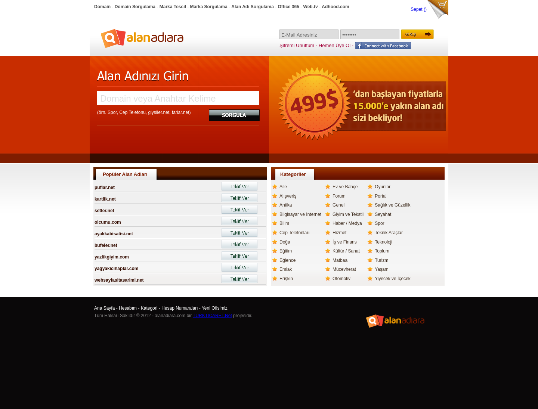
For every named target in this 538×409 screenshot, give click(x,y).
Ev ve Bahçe (345, 186)
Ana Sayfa (104, 308)
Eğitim (285, 251)
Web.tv (310, 6)
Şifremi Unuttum (296, 45)
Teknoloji (383, 242)
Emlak (285, 269)
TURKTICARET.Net (212, 315)
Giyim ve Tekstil (348, 214)
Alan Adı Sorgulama (252, 6)
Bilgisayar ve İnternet (300, 214)
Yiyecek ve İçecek (393, 278)
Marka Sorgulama (209, 6)
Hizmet (339, 232)
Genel (338, 205)
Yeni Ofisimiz (215, 308)
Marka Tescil (173, 6)
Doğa (284, 242)
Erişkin (286, 278)
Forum (339, 196)
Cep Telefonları (294, 232)
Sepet (417, 9)
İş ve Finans (345, 242)
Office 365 (288, 6)
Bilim (284, 223)
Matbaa (340, 260)
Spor (379, 223)
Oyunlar (382, 186)
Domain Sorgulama (135, 6)
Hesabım (128, 308)
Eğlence (287, 260)
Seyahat (383, 214)
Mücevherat (344, 269)
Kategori (149, 308)
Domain (102, 6)
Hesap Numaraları (179, 308)
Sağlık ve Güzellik (392, 205)
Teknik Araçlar (389, 232)
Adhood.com (335, 6)
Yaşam (381, 269)
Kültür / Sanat (346, 251)
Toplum (382, 251)
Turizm (381, 260)
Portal (380, 196)
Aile (283, 186)
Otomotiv (341, 278)
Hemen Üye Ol (334, 45)
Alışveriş (287, 196)
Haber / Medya (347, 223)
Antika (285, 205)
